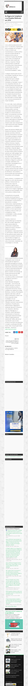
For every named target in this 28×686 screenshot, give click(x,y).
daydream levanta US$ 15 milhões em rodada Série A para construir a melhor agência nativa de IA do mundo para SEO (13, 489)
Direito (5, 25)
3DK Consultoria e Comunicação (11, 658)
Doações (16, 25)
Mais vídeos (12, 548)
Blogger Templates (20, 684)
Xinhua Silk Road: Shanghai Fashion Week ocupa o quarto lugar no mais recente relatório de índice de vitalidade (13, 514)
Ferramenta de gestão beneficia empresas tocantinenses (13, 619)
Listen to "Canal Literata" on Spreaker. (12, 413)
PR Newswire (7, 663)
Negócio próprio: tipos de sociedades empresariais (14, 583)
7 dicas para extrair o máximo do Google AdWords (14, 554)
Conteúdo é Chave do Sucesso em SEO (16, 578)
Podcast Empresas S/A (9, 655)
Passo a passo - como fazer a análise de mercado (15, 594)
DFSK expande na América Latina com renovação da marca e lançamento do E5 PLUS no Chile (13, 537)
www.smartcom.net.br (9, 291)
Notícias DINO (7, 661)
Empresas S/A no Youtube (9, 660)
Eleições (21, 25)
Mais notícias (7, 548)
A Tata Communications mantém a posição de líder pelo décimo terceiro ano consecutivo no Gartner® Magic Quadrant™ (14, 544)
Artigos (14, 24)
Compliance (19, 24)
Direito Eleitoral (10, 25)
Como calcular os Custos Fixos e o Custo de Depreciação (16, 588)
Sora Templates (12, 684)
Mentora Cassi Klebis (8, 656)
